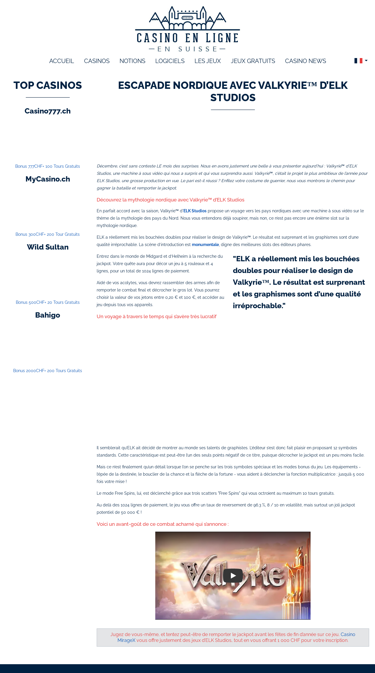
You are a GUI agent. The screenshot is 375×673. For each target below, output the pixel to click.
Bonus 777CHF (47, 166)
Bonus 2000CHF (47, 370)
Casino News (305, 61)
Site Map (288, 657)
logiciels (170, 61)
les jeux (208, 61)
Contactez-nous (258, 657)
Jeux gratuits (253, 61)
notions (132, 61)
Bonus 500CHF (48, 302)
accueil (61, 61)
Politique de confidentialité (209, 657)
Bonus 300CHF (48, 234)
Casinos (97, 61)
